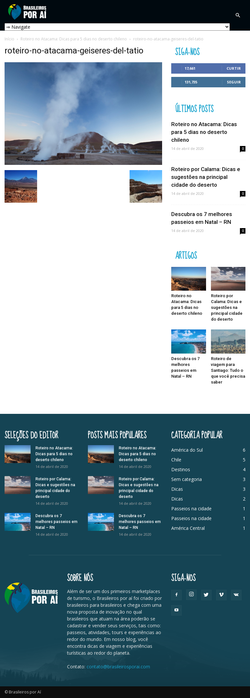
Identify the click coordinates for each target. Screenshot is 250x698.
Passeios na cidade (191, 508)
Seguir (234, 82)
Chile (176, 460)
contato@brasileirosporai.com (118, 666)
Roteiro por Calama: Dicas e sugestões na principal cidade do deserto (205, 177)
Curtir (234, 68)
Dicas (177, 489)
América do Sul (187, 450)
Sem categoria (186, 479)
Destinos (180, 469)
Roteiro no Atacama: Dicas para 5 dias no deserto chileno (74, 39)
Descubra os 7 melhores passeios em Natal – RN (56, 522)
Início (9, 39)
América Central (188, 528)
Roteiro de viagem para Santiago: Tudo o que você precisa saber (228, 370)
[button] (237, 15)
